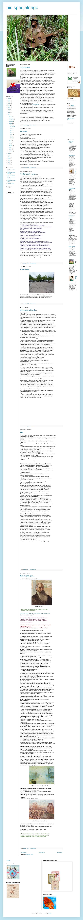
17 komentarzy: (33, 303)
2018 (9, 112)
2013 (9, 158)
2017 (9, 114)
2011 (9, 162)
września (11, 121)
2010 (9, 164)
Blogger (49, 913)
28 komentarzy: (33, 569)
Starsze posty (59, 852)
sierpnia (10, 123)
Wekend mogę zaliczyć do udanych (72, 217)
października (11, 119)
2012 (9, 160)
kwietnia (11, 145)
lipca (10, 140)
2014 (9, 156)
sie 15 (11, 134)
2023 (9, 103)
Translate (8, 860)
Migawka (23, 131)
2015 (9, 155)
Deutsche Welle (11, 183)
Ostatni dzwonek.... (72, 246)
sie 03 (11, 137)
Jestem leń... (76, 278)
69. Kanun (71, 233)
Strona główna (42, 852)
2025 (9, 100)
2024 (9, 101)
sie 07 (11, 136)
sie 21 (11, 130)
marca (10, 147)
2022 (9, 105)
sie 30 (11, 125)
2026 (9, 98)
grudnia (10, 116)
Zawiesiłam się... (72, 155)
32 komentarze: (33, 125)
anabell (72, 105)
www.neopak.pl (35, 104)
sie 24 (11, 128)
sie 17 (11, 132)
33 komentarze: (33, 263)
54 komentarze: (33, 167)
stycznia (11, 151)
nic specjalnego (22, 7)
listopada (11, 118)
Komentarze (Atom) (29, 854)
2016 (9, 153)
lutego (10, 149)
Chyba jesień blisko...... (29, 174)
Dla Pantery (24, 269)
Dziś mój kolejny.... (27, 576)
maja (10, 143)
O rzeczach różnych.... (28, 310)
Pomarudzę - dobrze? (71, 142)
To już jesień (25, 67)
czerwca (11, 142)
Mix (21, 432)
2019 (9, 111)
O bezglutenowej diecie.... (72, 189)
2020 (9, 109)
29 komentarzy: (33, 425)
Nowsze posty (23, 852)
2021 (9, 107)
